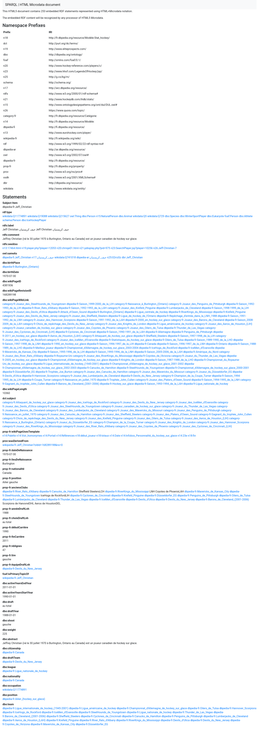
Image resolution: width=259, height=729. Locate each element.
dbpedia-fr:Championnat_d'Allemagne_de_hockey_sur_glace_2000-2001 (207, 367)
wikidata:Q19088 (37, 216)
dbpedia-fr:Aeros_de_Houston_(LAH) (59, 335)
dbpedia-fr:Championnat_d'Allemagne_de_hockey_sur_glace (73, 359)
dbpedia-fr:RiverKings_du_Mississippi (191, 312)
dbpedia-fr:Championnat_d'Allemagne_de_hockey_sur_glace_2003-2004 (96, 347)
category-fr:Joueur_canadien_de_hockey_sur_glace (32, 328)
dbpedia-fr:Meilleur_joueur (38, 347)
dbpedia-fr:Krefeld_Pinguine (229, 312)
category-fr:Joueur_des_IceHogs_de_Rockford (81, 402)
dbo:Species (172, 216)
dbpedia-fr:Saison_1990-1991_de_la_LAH (121, 331)
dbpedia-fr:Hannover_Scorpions (40, 375)
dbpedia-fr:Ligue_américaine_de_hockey (170, 324)
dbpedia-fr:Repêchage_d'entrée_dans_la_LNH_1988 (187, 316)
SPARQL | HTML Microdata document (32, 5)
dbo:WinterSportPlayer (193, 216)
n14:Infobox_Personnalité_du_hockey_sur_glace (149, 435)
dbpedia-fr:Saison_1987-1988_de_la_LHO (169, 359)
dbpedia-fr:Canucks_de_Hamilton (96, 367)
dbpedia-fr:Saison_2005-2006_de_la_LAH (158, 351)
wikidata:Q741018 (65, 257)
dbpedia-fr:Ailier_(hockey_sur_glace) (23, 699)
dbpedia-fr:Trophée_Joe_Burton (54, 371)
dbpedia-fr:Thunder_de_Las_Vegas (184, 328)
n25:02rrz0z (114, 257)
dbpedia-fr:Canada (145, 343)
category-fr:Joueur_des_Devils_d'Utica (24, 312)
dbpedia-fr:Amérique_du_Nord (200, 351)
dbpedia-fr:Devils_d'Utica (140, 499)
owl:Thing (75, 216)
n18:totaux (102, 435)
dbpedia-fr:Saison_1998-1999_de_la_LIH (225, 308)
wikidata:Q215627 (58, 216)
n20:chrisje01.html (68, 248)
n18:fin (192, 435)
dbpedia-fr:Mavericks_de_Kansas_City (207, 491)
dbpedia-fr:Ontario (216, 343)
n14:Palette (9, 435)
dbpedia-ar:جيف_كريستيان (91, 257)
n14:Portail (49, 435)
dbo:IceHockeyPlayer (34, 220)
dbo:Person (88, 216)
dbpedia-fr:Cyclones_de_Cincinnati (75, 331)
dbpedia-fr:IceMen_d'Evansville (196, 347)
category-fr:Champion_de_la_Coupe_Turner (186, 375)
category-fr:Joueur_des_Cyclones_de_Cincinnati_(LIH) (200, 426)
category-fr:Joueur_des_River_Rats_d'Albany (88, 426)
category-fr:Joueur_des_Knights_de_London (120, 324)
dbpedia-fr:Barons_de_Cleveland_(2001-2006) (72, 383)
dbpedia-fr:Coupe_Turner (36, 379)
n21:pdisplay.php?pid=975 (94, 248)
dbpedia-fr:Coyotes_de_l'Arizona (152, 355)
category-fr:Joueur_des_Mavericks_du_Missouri (156, 371)
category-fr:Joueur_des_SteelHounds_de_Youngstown (34, 304)
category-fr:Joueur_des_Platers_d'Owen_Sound (163, 379)
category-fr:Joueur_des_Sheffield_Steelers (83, 316)
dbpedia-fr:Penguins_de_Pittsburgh (192, 331)
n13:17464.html (11, 248)
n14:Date (115, 435)
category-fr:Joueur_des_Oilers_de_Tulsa (139, 328)
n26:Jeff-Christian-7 (165, 248)
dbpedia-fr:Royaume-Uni (58, 355)
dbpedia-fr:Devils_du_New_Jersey (140, 375)
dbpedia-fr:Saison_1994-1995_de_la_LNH (215, 379)
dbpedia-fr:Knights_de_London (126, 359)
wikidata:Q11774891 (14, 216)
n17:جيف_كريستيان (43, 257)
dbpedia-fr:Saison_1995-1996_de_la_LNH (109, 351)
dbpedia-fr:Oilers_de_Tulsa (168, 339)
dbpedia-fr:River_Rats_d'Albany (40, 308)
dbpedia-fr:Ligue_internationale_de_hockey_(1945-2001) (66, 363)
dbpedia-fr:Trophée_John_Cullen (116, 379)
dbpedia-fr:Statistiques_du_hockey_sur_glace (125, 339)
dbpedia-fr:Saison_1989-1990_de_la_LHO (208, 339)
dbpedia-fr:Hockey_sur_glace (117, 383)
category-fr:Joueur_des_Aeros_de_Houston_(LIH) (223, 324)
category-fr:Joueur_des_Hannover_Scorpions (49, 320)
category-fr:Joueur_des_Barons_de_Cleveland (197, 320)
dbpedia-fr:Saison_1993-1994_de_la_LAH (158, 383)
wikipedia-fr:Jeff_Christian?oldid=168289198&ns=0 (32, 445)
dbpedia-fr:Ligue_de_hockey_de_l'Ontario (132, 316)
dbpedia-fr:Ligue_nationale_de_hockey (205, 383)
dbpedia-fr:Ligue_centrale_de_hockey (146, 312)
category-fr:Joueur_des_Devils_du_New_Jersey (30, 316)
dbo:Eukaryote (215, 216)
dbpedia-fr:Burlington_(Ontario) (20, 266)
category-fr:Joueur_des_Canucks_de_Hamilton (100, 371)
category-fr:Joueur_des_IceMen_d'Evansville (72, 339)
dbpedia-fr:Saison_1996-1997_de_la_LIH (110, 343)
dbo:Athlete (245, 216)
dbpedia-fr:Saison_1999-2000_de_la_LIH (90, 304)
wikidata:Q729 (155, 216)
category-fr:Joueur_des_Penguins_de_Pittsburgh (197, 304)
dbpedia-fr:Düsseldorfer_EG (18, 371)
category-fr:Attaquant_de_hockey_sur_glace (107, 335)
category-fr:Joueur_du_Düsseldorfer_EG (208, 371)
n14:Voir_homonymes (29, 435)
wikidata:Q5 (140, 216)
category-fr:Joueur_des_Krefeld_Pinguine (131, 308)
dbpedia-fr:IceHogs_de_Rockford (158, 347)
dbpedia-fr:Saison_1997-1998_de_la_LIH (191, 335)
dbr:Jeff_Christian (132, 257)
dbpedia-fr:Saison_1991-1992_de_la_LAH (100, 320)
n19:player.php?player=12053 (39, 248)
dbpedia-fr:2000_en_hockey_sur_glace (147, 320)
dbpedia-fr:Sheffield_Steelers (150, 335)
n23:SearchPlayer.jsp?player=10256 (132, 248)
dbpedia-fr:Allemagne (158, 331)
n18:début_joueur (85, 435)
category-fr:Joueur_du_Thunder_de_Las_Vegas (198, 355)
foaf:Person (231, 216)
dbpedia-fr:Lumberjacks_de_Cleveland (178, 308)
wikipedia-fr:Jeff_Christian (17, 578)
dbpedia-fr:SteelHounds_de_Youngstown (140, 367)
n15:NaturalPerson (107, 216)
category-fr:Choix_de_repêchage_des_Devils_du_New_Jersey (58, 324)
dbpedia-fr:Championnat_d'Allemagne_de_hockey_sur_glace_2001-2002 (142, 363)
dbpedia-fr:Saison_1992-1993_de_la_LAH (83, 308)
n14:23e (182, 435)
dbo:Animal (125, 216)
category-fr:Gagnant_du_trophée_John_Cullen (225, 414)
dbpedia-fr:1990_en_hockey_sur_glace (63, 343)
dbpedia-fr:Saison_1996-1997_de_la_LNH (181, 343)
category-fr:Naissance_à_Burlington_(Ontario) (141, 304)
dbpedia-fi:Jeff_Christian (16, 257)
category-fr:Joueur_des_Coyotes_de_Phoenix (89, 328)
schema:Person (11, 220)
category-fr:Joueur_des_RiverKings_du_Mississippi (102, 355)
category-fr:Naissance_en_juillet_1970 (73, 379)
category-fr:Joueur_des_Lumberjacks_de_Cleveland (90, 375)
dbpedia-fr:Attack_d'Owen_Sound (67, 312)
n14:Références (65, 435)
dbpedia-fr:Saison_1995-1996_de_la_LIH (61, 351)
